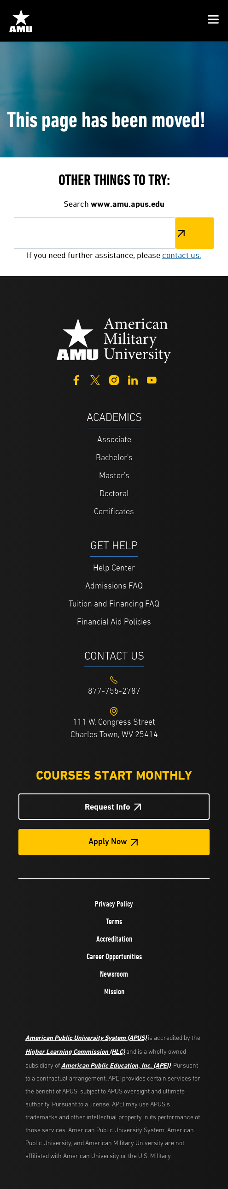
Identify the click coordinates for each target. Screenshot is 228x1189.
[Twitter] (95, 379)
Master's (114, 476)
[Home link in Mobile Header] (20, 20)
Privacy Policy (114, 903)
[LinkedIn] (133, 379)
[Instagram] (114, 379)
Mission (114, 991)
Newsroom (114, 974)
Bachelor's (114, 458)
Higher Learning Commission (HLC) (75, 1051)
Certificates (114, 512)
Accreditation (114, 938)
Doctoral (114, 494)
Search (194, 232)
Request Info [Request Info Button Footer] (107, 806)
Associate (114, 440)
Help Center (114, 568)
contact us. (181, 255)
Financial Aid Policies (114, 622)
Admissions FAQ (114, 586)
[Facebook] (76, 379)
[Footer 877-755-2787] (114, 691)
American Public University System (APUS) (85, 1037)
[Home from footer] (114, 339)
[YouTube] (152, 379)
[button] (213, 20)
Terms (114, 921)
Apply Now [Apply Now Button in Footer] (107, 842)
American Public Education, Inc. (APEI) (115, 1065)
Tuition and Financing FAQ (114, 604)
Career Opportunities (114, 956)
